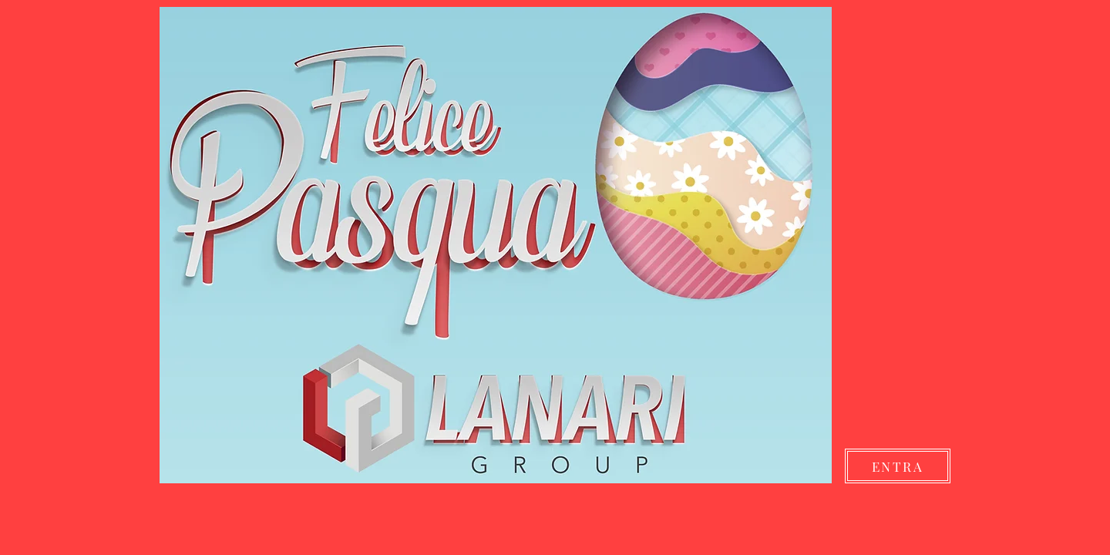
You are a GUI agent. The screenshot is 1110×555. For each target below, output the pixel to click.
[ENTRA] (897, 466)
